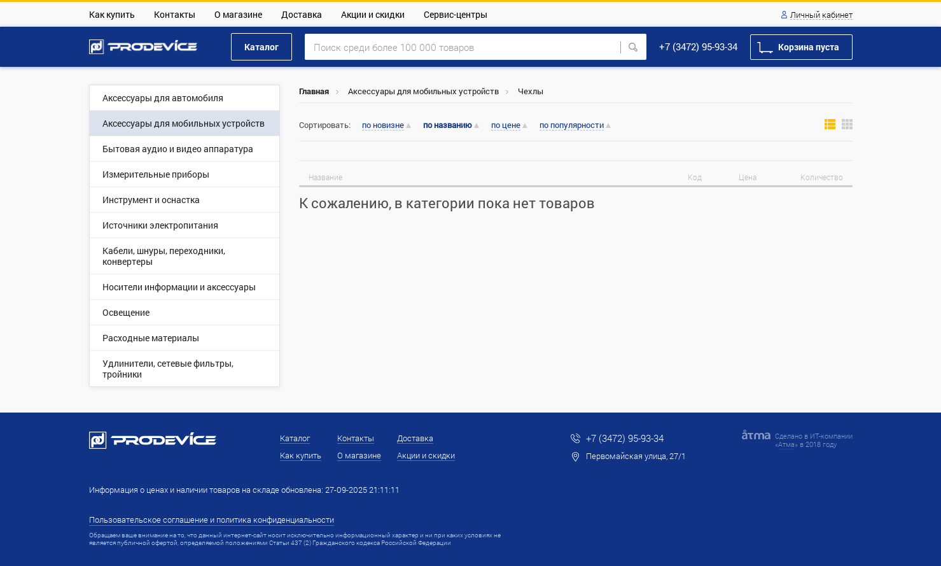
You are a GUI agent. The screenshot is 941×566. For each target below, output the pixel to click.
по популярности (572, 125)
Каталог (261, 47)
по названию (447, 125)
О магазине (238, 14)
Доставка (301, 14)
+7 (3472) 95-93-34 (698, 46)
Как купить (112, 14)
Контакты (174, 14)
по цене (505, 125)
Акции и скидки (373, 14)
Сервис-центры (455, 14)
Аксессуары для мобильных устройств (423, 91)
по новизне (383, 125)
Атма (786, 444)
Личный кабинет (821, 15)
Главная (314, 91)
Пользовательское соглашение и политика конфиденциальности (211, 519)
